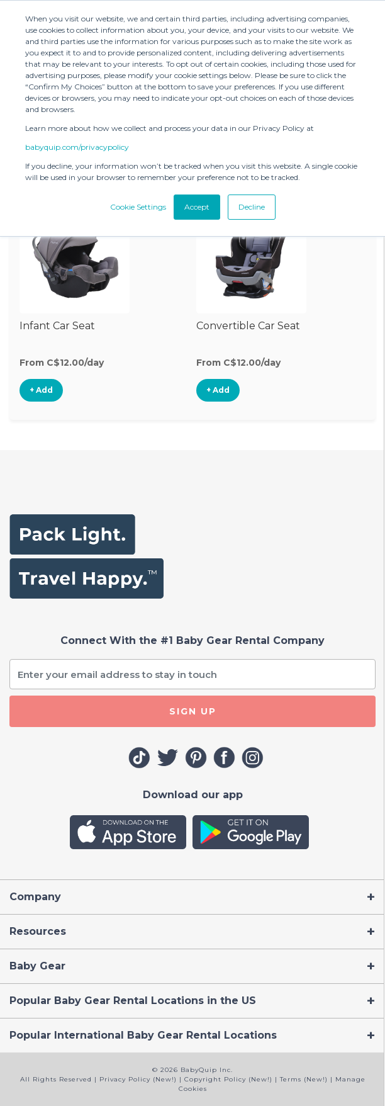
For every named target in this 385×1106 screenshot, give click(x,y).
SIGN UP (192, 711)
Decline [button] (251, 207)
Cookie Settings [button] (138, 207)
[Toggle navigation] (192, 897)
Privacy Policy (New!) (138, 1079)
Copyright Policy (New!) (228, 1079)
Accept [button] (196, 207)
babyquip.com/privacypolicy (77, 147)
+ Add (41, 390)
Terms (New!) (304, 1079)
